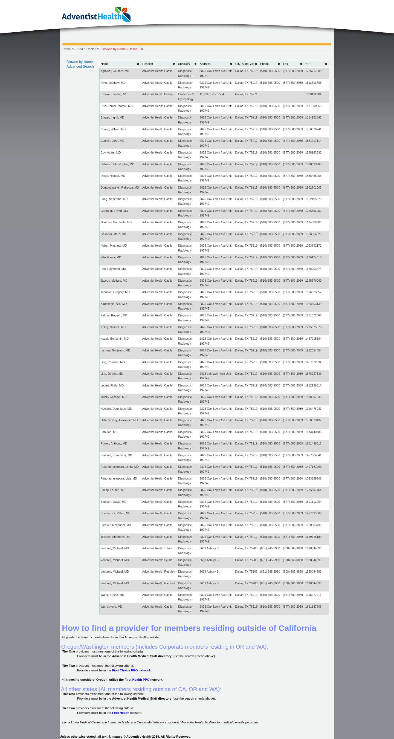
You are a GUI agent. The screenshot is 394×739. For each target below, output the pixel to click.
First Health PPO (136, 679)
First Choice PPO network (131, 670)
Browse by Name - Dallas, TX (122, 49)
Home (66, 49)
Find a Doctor (86, 49)
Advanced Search (80, 66)
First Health (120, 712)
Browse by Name (79, 62)
